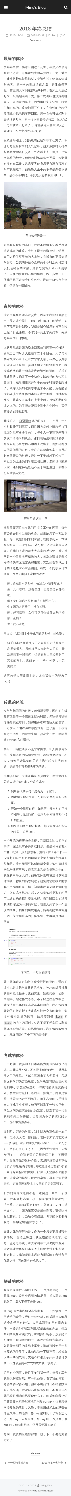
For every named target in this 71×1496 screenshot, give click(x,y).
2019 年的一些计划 (53, 1461)
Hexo (34, 1489)
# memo (35, 1452)
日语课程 (25, 420)
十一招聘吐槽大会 (16, 1461)
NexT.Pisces (46, 1489)
